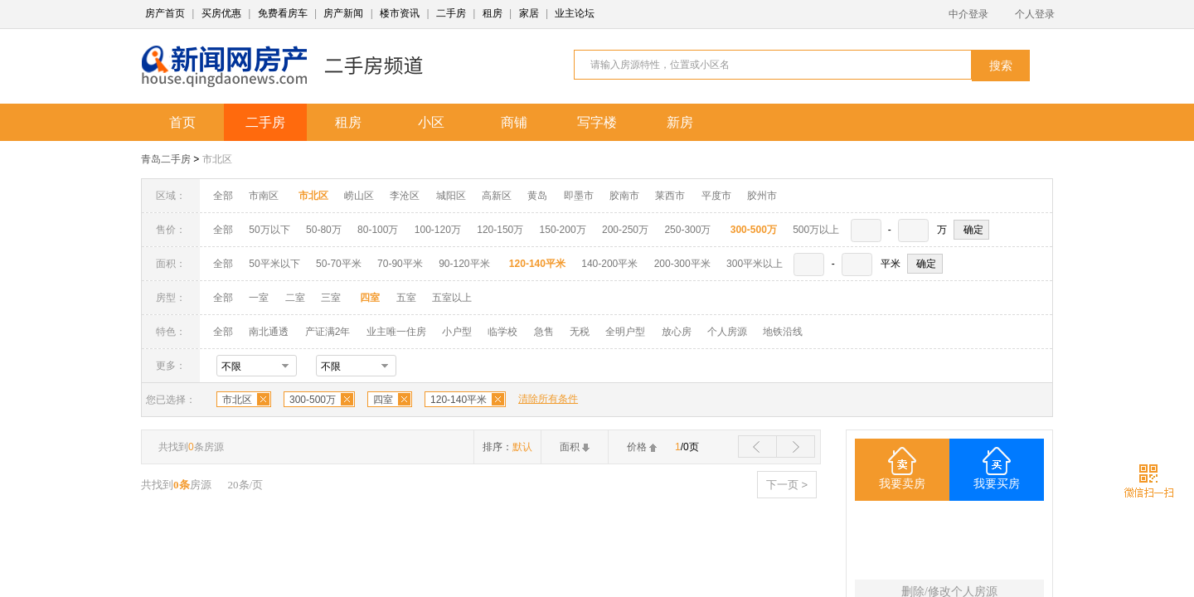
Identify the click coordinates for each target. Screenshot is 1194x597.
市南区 (264, 195)
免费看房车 (283, 13)
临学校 (502, 331)
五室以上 (452, 297)
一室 (259, 297)
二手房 (451, 13)
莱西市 (670, 195)
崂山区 (359, 195)
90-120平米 (464, 263)
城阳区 (451, 195)
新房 (680, 122)
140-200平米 (609, 263)
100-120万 (438, 229)
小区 (431, 122)
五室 (406, 297)
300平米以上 (754, 263)
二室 (296, 297)
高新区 (497, 195)
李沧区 (405, 195)
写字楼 (597, 122)
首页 (182, 122)
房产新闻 (343, 13)
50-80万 (324, 229)
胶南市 (624, 195)
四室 (383, 399)
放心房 (677, 331)
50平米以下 (274, 263)
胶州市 (762, 195)
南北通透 (269, 331)
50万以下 (269, 229)
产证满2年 (328, 331)
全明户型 (625, 331)
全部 (223, 195)
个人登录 (1035, 14)
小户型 (457, 331)
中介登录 (968, 14)
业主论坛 (575, 13)
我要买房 (996, 484)
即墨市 (579, 195)
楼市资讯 (400, 13)
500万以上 (816, 229)
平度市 (716, 195)
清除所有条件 (548, 399)
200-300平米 (682, 263)
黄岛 (537, 195)
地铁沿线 (783, 331)
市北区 (217, 159)
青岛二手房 (166, 159)
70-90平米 (400, 263)
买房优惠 (221, 13)
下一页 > (787, 484)
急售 (544, 331)
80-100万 (377, 229)
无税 (580, 331)
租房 (492, 13)
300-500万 (312, 399)
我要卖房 (902, 484)
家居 (529, 13)
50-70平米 (339, 263)
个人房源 (727, 331)
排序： (507, 447)
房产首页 (165, 13)
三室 (331, 297)
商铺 (514, 122)
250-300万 (687, 229)
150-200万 (563, 229)
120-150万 (500, 229)
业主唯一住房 (396, 331)
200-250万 (625, 229)
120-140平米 (458, 399)
